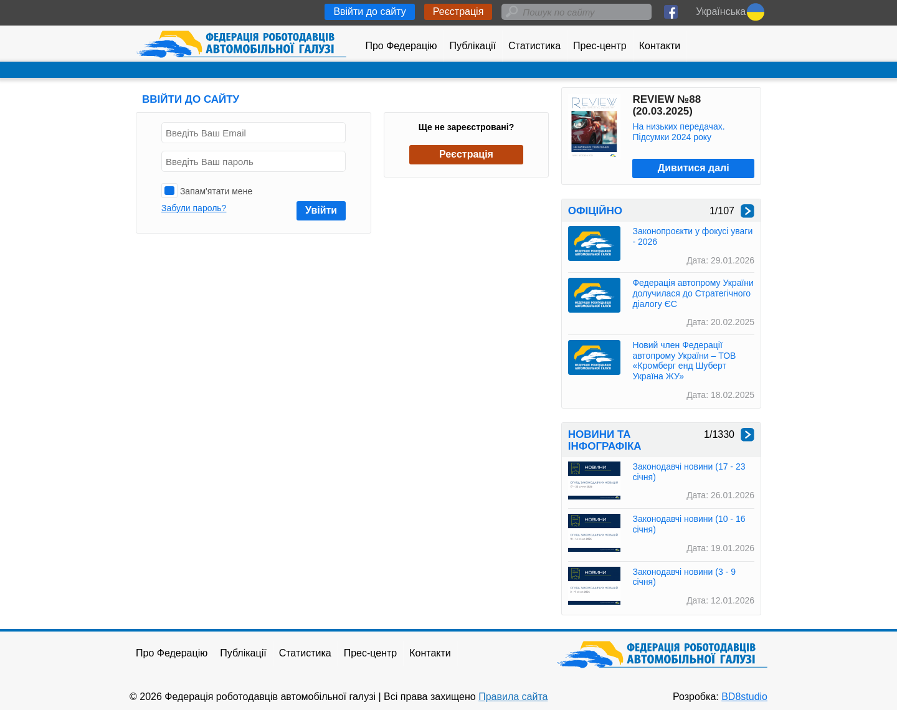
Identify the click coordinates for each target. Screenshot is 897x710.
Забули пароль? (193, 208)
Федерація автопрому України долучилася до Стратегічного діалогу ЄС (692, 293)
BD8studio (744, 696)
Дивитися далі (693, 168)
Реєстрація (458, 11)
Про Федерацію (401, 45)
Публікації (473, 45)
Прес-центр (600, 45)
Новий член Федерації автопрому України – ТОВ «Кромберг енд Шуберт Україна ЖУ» (684, 360)
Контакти (660, 45)
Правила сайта (513, 696)
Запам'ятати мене (206, 190)
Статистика (534, 45)
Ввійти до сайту (369, 11)
